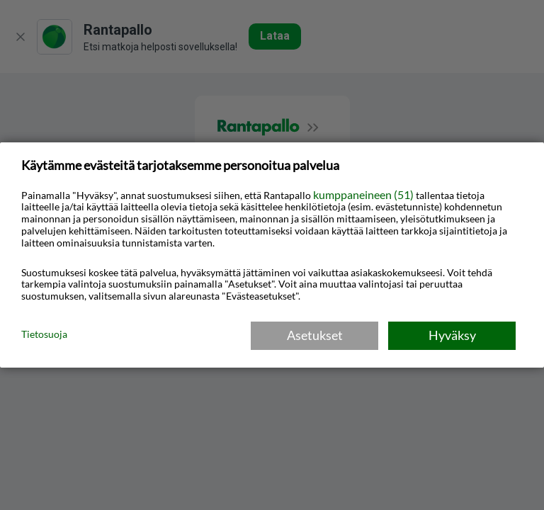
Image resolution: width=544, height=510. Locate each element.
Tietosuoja (44, 334)
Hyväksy (452, 335)
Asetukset (315, 335)
